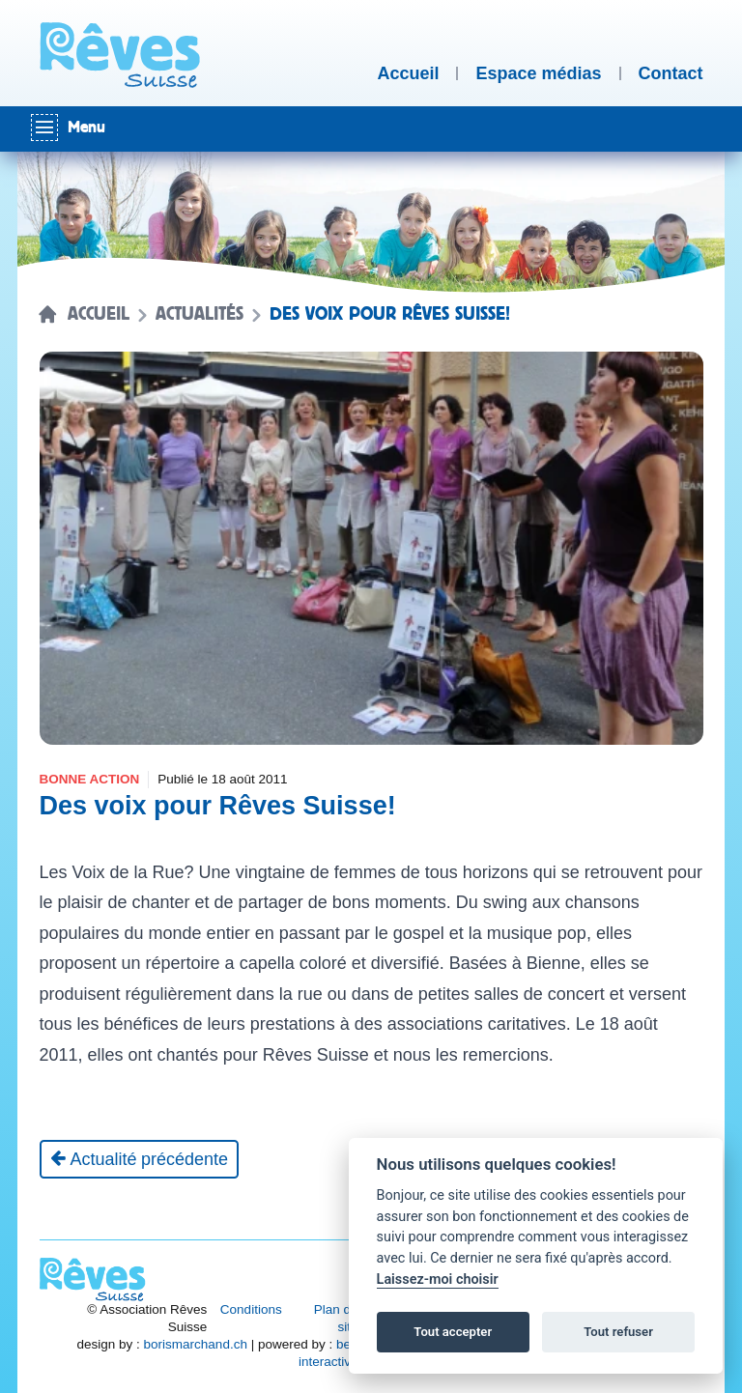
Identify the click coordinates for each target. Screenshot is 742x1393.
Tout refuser (618, 1331)
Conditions (251, 1309)
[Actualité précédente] (140, 1159)
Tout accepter (453, 1331)
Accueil (98, 314)
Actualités (199, 314)
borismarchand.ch (195, 1344)
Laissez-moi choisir (438, 1279)
